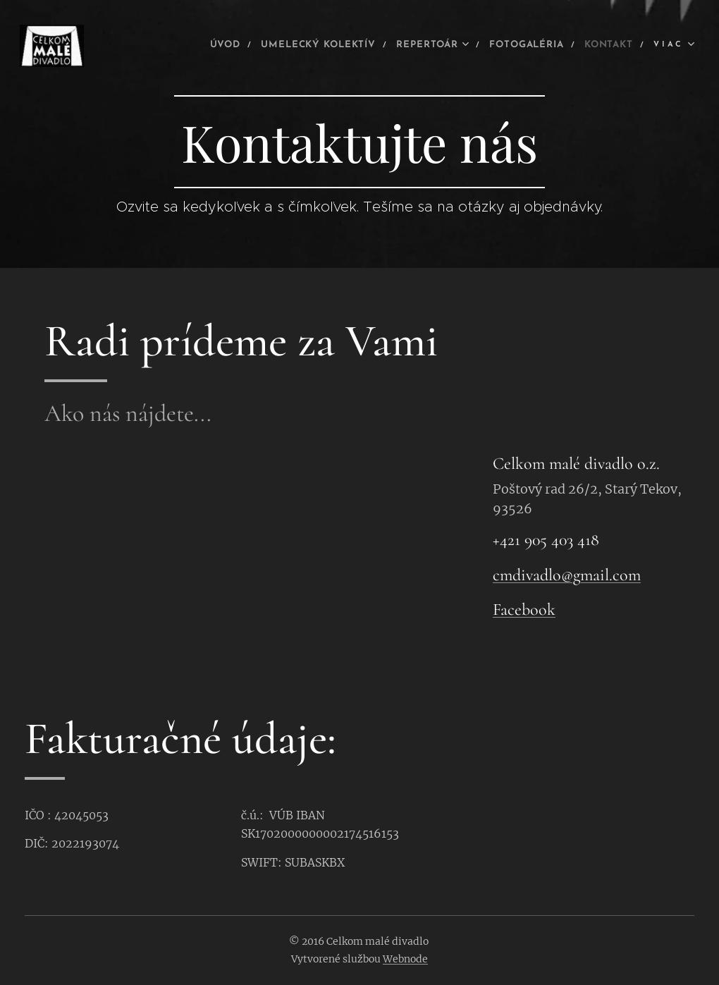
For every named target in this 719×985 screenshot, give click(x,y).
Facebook (524, 610)
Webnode (405, 959)
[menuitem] (178, 45)
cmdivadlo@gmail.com (567, 575)
